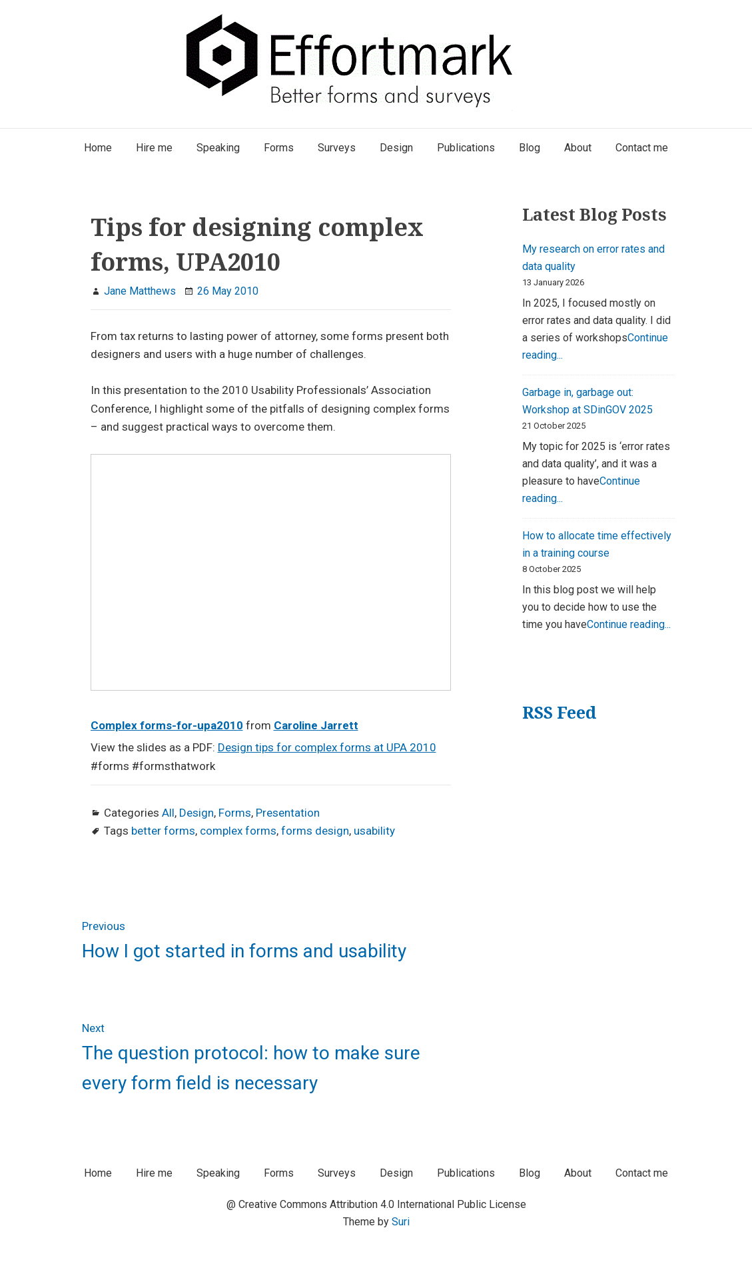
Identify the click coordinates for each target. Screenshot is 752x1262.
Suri (401, 1221)
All (168, 812)
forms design (315, 830)
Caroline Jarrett (316, 725)
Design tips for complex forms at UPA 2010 (327, 747)
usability (374, 830)
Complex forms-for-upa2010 (167, 725)
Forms (234, 812)
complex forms (238, 830)
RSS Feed (559, 712)
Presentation (288, 812)
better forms (163, 830)
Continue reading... (629, 624)
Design (196, 812)
